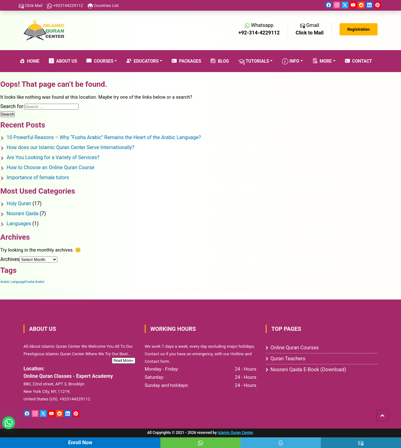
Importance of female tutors (38, 177)
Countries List (103, 5)
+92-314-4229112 (258, 33)
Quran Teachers (287, 359)
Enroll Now (80, 442)
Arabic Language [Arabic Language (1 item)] (12, 282)
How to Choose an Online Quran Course (50, 167)
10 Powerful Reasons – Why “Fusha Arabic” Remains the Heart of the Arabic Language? (104, 137)
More (322, 61)
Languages (19, 224)
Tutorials (253, 61)
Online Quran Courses (294, 348)
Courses (99, 61)
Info (290, 61)
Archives (9, 259)
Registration (358, 29)
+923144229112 (65, 5)
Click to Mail (310, 33)
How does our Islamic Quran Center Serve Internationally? (70, 147)
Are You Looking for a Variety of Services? (53, 157)
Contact (358, 61)
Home (29, 61)
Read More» (123, 360)
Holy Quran (19, 203)
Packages (186, 61)
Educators (142, 61)
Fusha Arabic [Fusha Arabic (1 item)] (35, 282)
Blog (220, 61)
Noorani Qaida (23, 213)
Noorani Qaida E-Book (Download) (308, 369)
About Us (63, 61)
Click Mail (30, 5)
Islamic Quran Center (235, 432)
